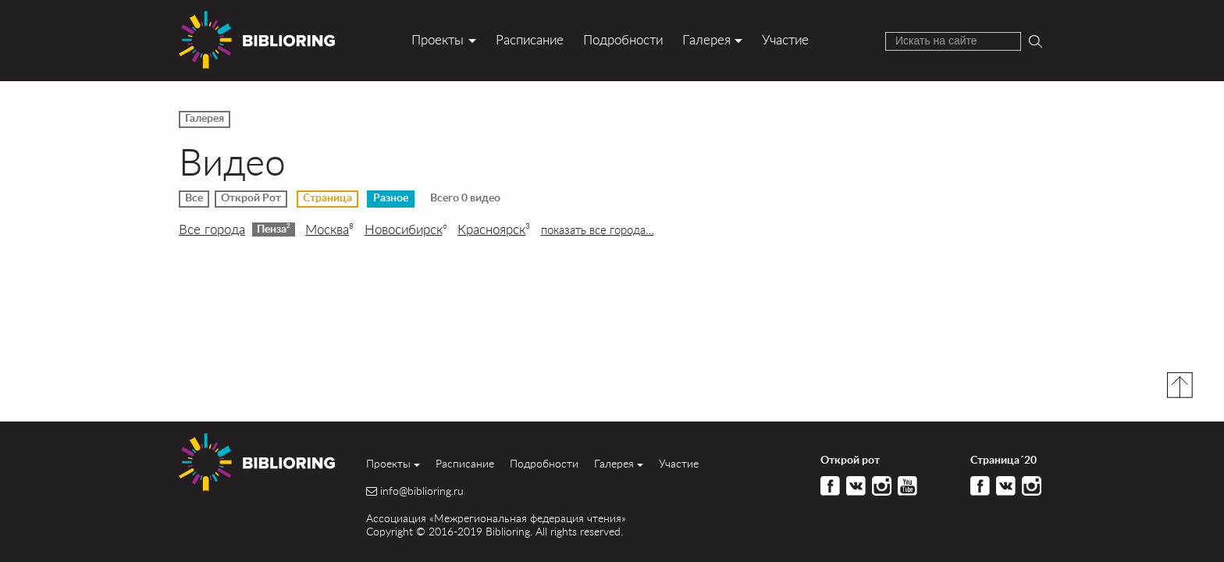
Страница (327, 198)
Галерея (706, 39)
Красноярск (493, 229)
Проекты (437, 39)
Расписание (530, 39)
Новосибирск (406, 229)
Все (194, 198)
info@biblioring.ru (422, 491)
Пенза (273, 228)
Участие (785, 39)
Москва (329, 229)
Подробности (623, 39)
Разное (390, 198)
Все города (212, 229)
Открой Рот (251, 198)
